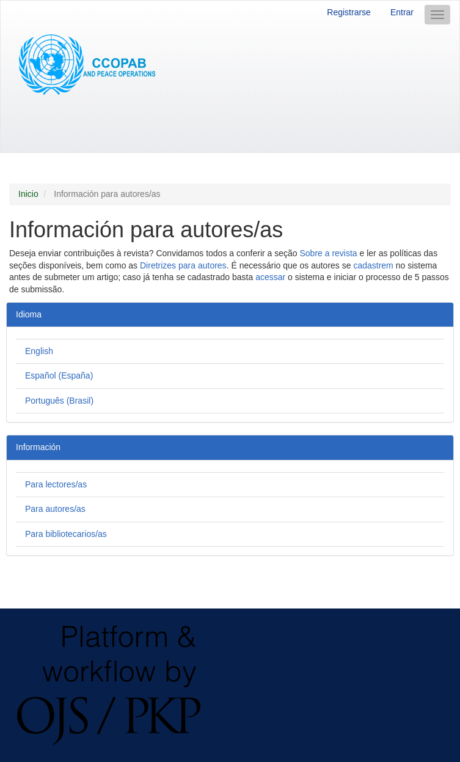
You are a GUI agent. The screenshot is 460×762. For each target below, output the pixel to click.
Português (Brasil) (59, 400)
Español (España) (59, 375)
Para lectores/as (56, 484)
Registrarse (349, 12)
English (39, 351)
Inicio (28, 194)
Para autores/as (55, 509)
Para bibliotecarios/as (66, 534)
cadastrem (373, 265)
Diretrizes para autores (183, 265)
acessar (270, 277)
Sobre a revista (328, 253)
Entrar (402, 12)
